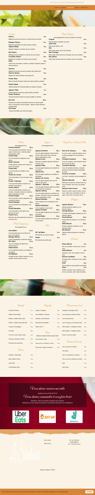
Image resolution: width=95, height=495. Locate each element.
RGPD (53, 470)
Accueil (56, 7)
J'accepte (89, 491)
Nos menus (63, 7)
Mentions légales (45, 470)
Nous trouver (84, 7)
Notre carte (70, 7)
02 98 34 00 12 (56, 2)
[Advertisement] (76, 485)
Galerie (77, 7)
